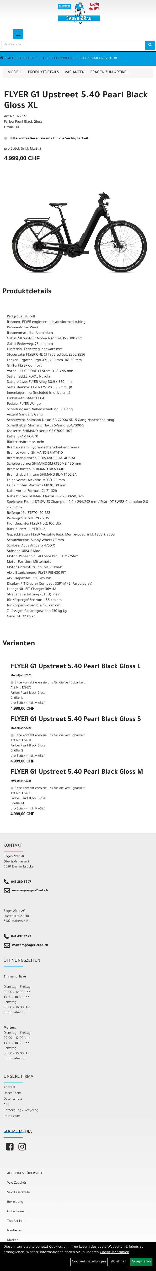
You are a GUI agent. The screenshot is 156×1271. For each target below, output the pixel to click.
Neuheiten (14, 1231)
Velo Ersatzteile (18, 1192)
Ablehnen (119, 1262)
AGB (7, 1105)
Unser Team (12, 1093)
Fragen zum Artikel (109, 72)
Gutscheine (15, 1211)
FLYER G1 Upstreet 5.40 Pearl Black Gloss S (76, 720)
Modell (14, 72)
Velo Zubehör (17, 1183)
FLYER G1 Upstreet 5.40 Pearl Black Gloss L (75, 667)
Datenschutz (13, 1099)
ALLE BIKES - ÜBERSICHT (27, 59)
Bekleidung (15, 1202)
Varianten (75, 72)
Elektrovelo (61, 59)
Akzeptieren (141, 1262)
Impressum (12, 1116)
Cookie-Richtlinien (114, 1253)
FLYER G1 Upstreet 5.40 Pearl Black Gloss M (77, 772)
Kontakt (10, 1087)
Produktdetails (43, 72)
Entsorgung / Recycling (21, 1110)
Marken (12, 1240)
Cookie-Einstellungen (89, 1262)
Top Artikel (15, 1221)
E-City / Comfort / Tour (97, 59)
